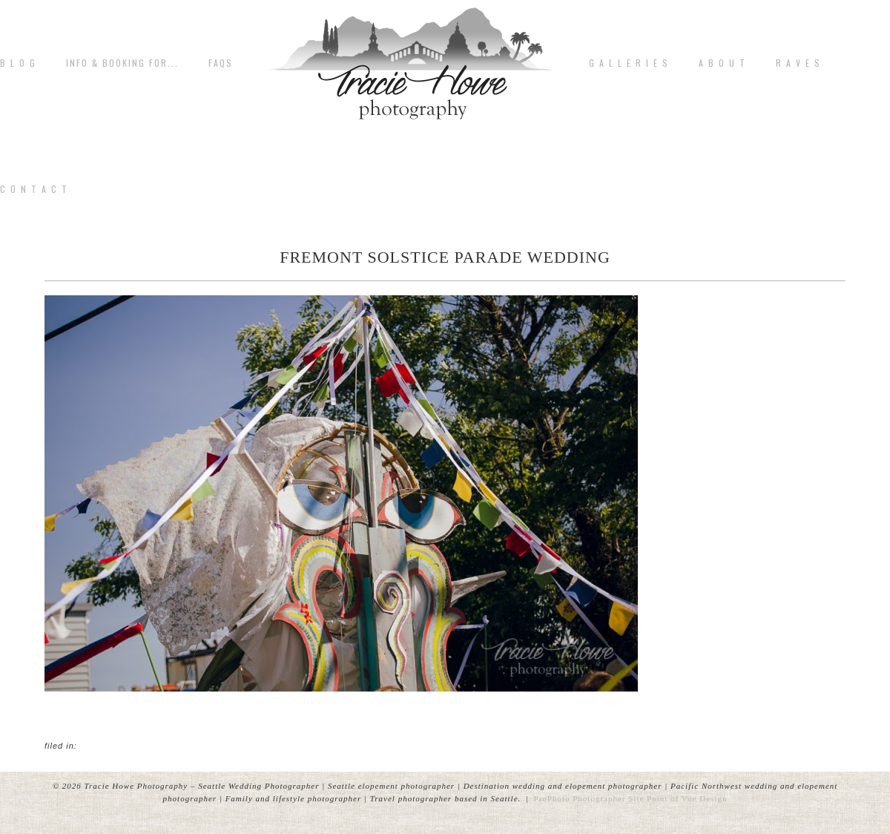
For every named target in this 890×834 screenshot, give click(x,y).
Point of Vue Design (687, 798)
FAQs (220, 63)
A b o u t (722, 63)
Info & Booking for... (122, 63)
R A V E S (798, 63)
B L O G (18, 63)
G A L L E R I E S (629, 63)
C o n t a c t (34, 189)
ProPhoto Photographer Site (589, 798)
